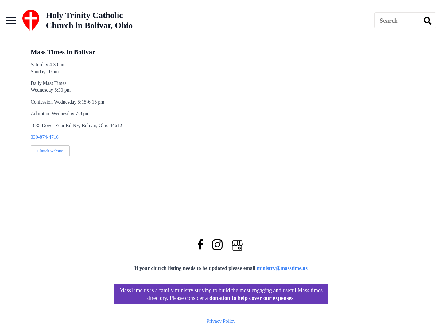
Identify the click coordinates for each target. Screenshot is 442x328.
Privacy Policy (221, 321)
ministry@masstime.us (282, 268)
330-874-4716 (45, 137)
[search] (428, 20)
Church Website (50, 151)
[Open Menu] (11, 20)
